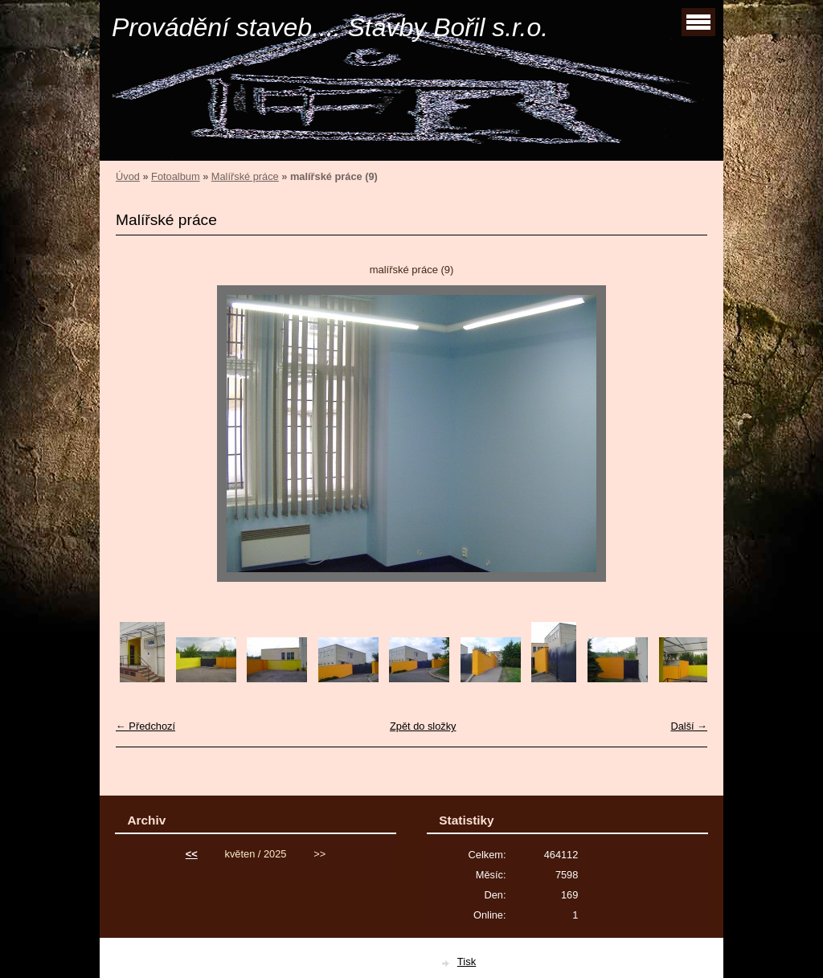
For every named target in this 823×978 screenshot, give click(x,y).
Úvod (128, 176)
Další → (688, 726)
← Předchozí (145, 726)
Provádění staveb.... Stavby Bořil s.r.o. (330, 27)
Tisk (466, 961)
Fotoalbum (175, 176)
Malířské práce (245, 176)
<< (192, 854)
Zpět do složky (423, 726)
